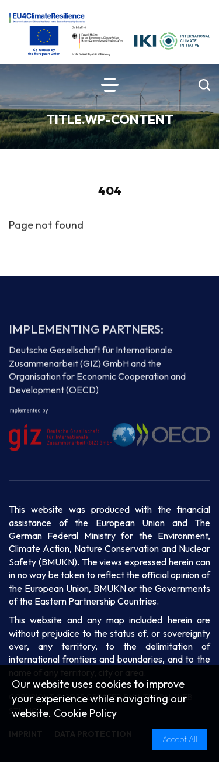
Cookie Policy (85, 713)
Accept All (179, 739)
